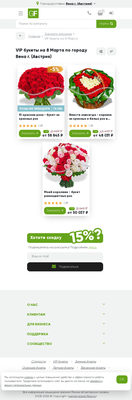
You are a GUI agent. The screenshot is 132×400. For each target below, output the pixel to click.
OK (122, 379)
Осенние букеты (34, 368)
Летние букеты (63, 368)
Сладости (38, 361)
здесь (93, 247)
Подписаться (65, 266)
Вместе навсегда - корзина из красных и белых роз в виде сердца (90, 117)
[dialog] (89, 13)
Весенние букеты (93, 368)
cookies (28, 377)
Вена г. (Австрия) (81, 3)
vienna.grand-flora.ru (82, 396)
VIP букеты (60, 361)
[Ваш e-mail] (65, 256)
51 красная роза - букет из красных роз (39, 116)
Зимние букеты (85, 361)
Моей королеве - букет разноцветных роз (62, 194)
